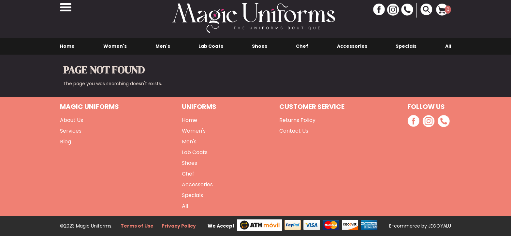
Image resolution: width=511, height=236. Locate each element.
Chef (302, 46)
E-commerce (405, 226)
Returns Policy (297, 120)
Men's (162, 46)
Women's (115, 46)
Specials (406, 46)
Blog (65, 141)
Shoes (259, 46)
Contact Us (293, 131)
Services (70, 131)
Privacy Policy (179, 226)
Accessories (352, 46)
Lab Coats (210, 46)
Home (67, 46)
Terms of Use (137, 226)
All (448, 46)
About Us (71, 120)
